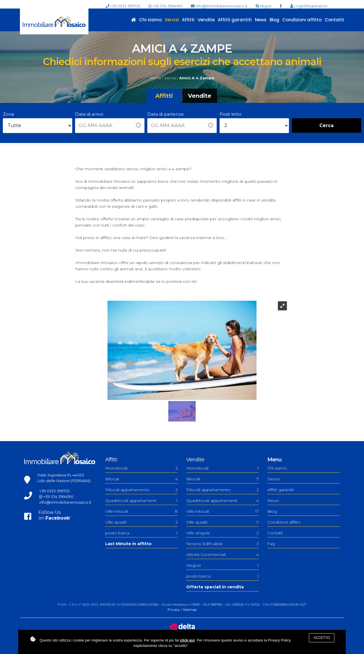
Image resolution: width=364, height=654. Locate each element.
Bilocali (141, 478)
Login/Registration (309, 6)
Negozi (222, 565)
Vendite (206, 20)
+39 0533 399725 (123, 6)
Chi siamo (150, 20)
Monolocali (141, 468)
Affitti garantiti (235, 20)
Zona (8, 114)
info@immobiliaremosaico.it (219, 6)
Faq (271, 543)
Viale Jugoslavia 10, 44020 (60, 475)
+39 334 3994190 (165, 6)
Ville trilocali (141, 511)
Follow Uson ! (54, 515)
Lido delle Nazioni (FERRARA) (63, 480)
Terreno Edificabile (222, 543)
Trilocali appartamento (141, 489)
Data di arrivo (89, 114)
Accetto (321, 638)
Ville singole (222, 532)
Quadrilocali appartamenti (141, 500)
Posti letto (230, 114)
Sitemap (190, 609)
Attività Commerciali (222, 554)
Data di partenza (165, 114)
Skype (264, 6)
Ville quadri (141, 522)
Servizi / (171, 78)
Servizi (172, 20)
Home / (156, 78)
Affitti (188, 20)
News (260, 20)
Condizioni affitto (302, 20)
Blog (274, 20)
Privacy (173, 609)
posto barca (141, 532)
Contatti (334, 20)
